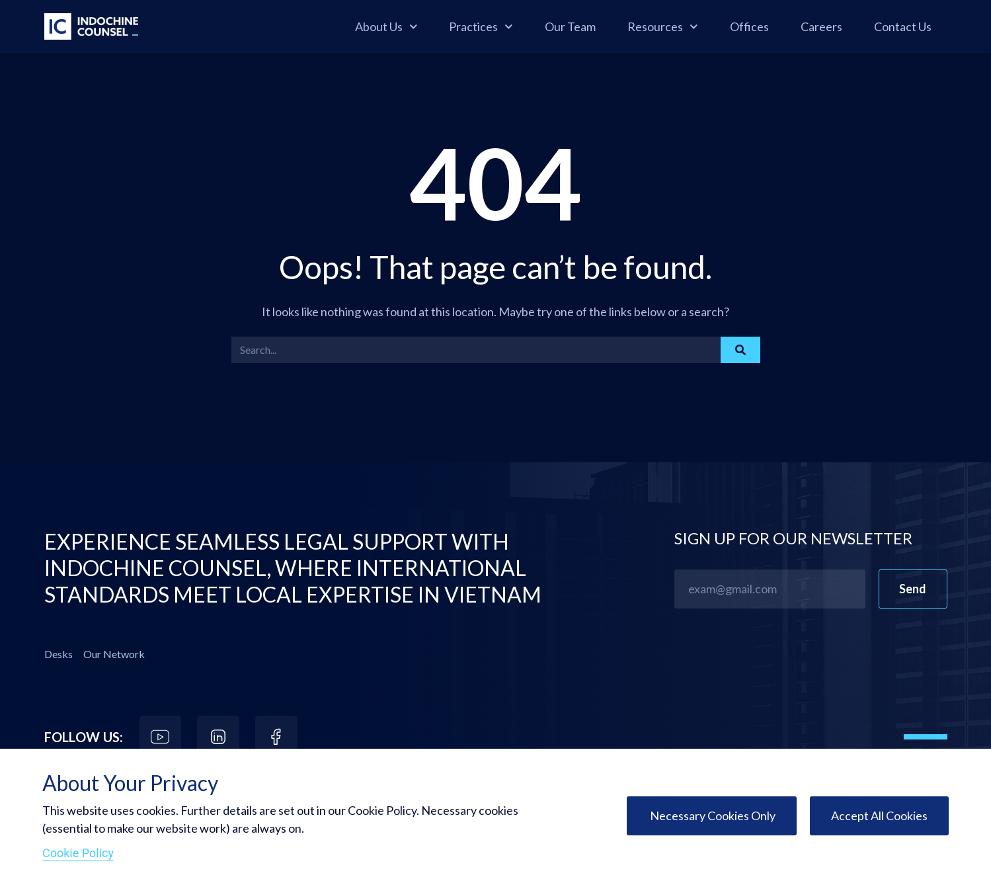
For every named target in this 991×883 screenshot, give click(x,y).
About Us (386, 27)
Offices (749, 26)
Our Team (570, 26)
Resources (662, 27)
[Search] (740, 350)
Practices (481, 27)
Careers (821, 26)
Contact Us (903, 26)
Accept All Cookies (879, 815)
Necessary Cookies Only (711, 815)
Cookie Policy (78, 853)
